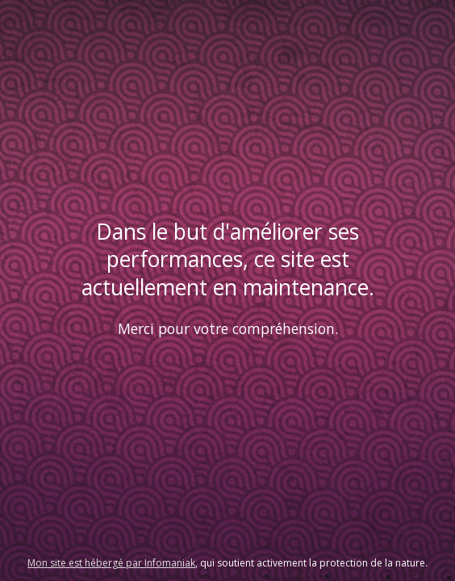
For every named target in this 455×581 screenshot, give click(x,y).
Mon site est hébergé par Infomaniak (111, 563)
